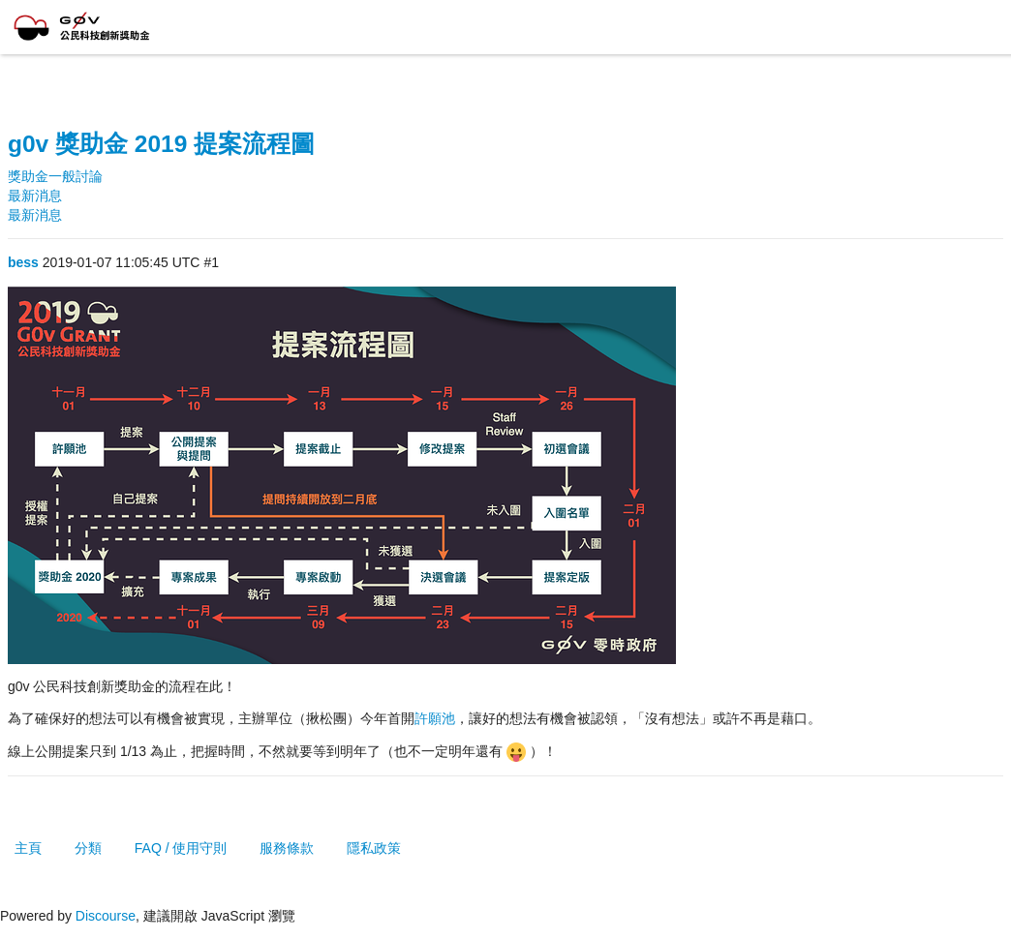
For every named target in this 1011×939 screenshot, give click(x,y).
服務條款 (287, 848)
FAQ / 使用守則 (181, 848)
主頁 (28, 848)
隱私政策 (374, 848)
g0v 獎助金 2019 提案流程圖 (161, 144)
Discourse (106, 916)
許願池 (434, 718)
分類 (88, 848)
